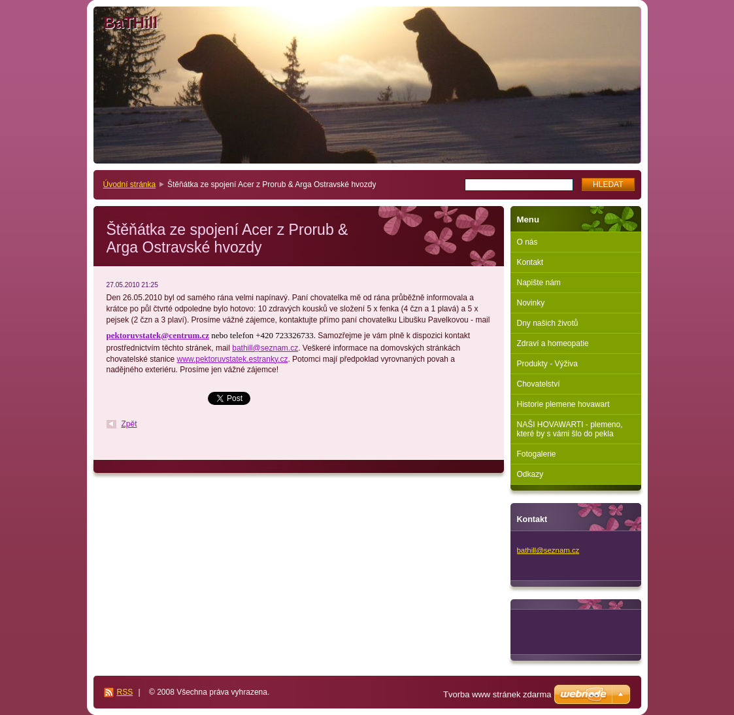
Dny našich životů (547, 323)
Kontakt (530, 262)
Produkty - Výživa (547, 363)
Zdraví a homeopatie (553, 343)
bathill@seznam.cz (265, 348)
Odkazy (530, 474)
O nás (527, 242)
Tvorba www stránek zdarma (497, 694)
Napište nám (539, 282)
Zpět (129, 423)
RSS (125, 692)
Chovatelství (538, 384)
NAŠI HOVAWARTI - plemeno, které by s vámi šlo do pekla (570, 429)
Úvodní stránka (129, 184)
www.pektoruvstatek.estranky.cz (232, 359)
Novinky (531, 302)
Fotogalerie (536, 454)
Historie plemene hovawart (563, 404)
